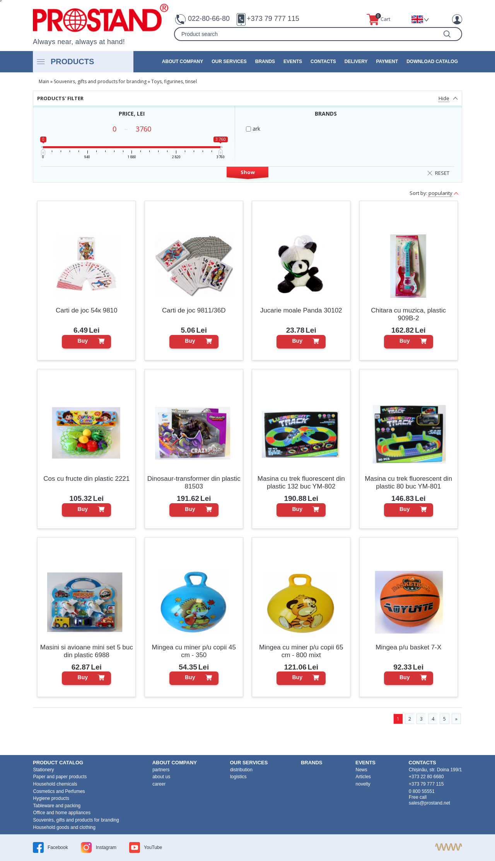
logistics (238, 776)
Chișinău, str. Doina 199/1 (435, 769)
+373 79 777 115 (273, 18)
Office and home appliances (62, 812)
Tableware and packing (57, 805)
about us (161, 776)
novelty (363, 784)
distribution (241, 769)
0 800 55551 (422, 791)
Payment (387, 61)
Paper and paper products (60, 776)
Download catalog (432, 61)
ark (253, 128)
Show (248, 172)
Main (44, 81)
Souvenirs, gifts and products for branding (100, 81)
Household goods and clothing (64, 827)
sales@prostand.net (429, 803)
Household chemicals (55, 784)
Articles (363, 776)
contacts (323, 61)
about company (182, 61)
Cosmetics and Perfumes (59, 791)
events (292, 61)
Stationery (43, 769)
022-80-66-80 (209, 18)
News (361, 769)
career (159, 784)
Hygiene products (51, 798)
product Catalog (58, 762)
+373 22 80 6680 (426, 776)
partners (160, 769)
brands (265, 61)
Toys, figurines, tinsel (174, 81)
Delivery (356, 61)
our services (229, 61)
